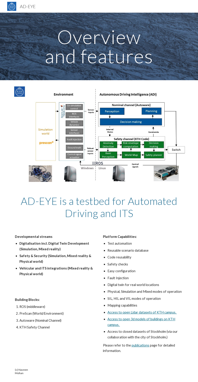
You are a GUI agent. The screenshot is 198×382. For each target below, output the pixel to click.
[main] (99, 46)
